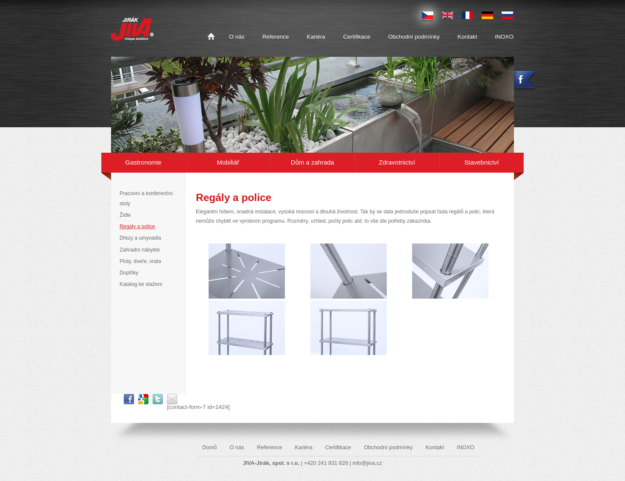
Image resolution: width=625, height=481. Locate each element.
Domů (211, 36)
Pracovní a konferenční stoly (146, 198)
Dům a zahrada (312, 162)
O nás (236, 37)
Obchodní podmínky (414, 37)
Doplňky (129, 273)
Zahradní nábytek (140, 250)
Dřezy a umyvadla (140, 238)
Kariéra (316, 37)
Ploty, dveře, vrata (140, 261)
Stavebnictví (481, 162)
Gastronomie (143, 162)
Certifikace (356, 37)
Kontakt (467, 37)
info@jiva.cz (367, 463)
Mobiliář (228, 162)
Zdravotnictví (397, 162)
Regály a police (137, 226)
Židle (125, 215)
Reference (275, 37)
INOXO (504, 37)
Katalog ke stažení (141, 284)
